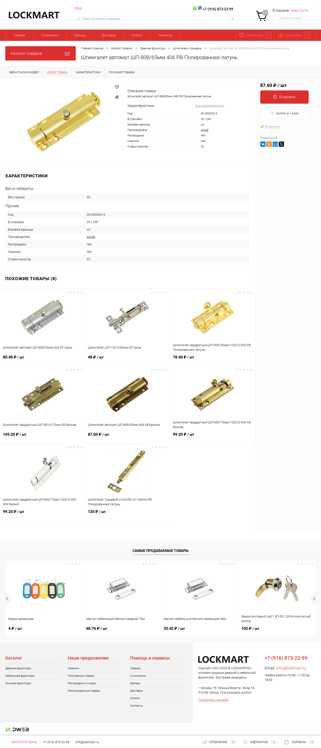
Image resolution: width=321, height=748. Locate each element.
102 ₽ (250, 628)
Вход (78, 8)
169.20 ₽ (42, 437)
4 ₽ (15, 628)
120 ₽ (127, 514)
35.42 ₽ (174, 628)
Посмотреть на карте (213, 700)
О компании (49, 35)
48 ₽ (127, 360)
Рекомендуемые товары (84, 690)
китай (204, 130)
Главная (19, 35)
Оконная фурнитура (18, 683)
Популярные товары (81, 675)
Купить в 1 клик (285, 113)
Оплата (137, 35)
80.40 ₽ (42, 360)
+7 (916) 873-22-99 (56, 742)
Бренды (80, 35)
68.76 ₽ (96, 628)
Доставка (109, 35)
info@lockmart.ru (291, 668)
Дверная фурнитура (18, 668)
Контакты (165, 35)
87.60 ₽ (127, 437)
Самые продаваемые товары (160, 551)
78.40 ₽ (212, 360)
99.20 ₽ (212, 437)
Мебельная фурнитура (19, 675)
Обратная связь (21, 742)
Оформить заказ (291, 18)
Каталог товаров (40, 53)
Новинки (73, 668)
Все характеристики (210, 105)
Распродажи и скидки (82, 683)
